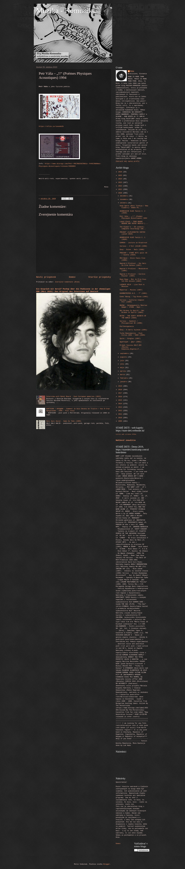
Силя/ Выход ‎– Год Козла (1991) (134, 297)
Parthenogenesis (127, 326)
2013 (120, 407)
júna (122, 364)
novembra (124, 199)
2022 (120, 186)
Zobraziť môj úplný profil (127, 161)
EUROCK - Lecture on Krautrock (133, 243)
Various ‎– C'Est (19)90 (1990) (133, 246)
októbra (124, 203)
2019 (120, 386)
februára (124, 378)
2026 (120, 172)
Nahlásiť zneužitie (126, 440)
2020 (120, 193)
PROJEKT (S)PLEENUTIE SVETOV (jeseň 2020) (132, 233)
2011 (120, 414)
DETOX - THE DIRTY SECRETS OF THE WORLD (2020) (133, 317)
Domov (72, 277)
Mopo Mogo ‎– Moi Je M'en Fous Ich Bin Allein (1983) (133, 280)
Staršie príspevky (99, 277)
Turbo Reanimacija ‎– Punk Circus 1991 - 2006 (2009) (132, 334)
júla (122, 361)
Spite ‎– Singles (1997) (130, 338)
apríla (123, 371)
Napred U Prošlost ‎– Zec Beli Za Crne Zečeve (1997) (133, 264)
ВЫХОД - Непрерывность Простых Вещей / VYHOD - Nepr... (133, 306)
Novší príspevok (46, 277)
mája (122, 368)
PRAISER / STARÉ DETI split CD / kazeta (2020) (133, 254)
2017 (120, 393)
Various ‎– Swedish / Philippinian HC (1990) (131, 322)
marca (123, 374)
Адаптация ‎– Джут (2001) (131, 342)
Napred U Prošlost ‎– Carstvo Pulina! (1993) (132, 275)
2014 (120, 404)
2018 (120, 390)
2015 (120, 400)
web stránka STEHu (129, 434)
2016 (120, 397)
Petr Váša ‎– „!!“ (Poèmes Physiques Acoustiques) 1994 (133, 217)
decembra (124, 196)
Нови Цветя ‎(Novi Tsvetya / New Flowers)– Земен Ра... (134, 207)
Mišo (132, 71)
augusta (124, 357)
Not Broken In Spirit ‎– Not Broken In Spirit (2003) (132, 311)
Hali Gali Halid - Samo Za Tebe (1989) (63, 421)
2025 (120, 175)
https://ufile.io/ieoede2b (51, 126)
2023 (120, 182)
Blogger (106, 864)
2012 (120, 411)
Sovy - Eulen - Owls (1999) (132, 249)
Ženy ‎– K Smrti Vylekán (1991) (133, 330)
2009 (120, 421)
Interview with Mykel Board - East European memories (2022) (73, 396)
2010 (120, 418)
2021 (120, 189)
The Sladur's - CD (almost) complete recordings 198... (133, 228)
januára (124, 382)
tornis (118, 434)
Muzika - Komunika (66, 10)
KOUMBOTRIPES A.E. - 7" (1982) (133, 293)
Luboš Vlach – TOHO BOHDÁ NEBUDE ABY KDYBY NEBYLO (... (134, 222)
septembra (125, 353)
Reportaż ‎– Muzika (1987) (131, 290)
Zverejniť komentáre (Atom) (67, 282)
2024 (120, 179)
